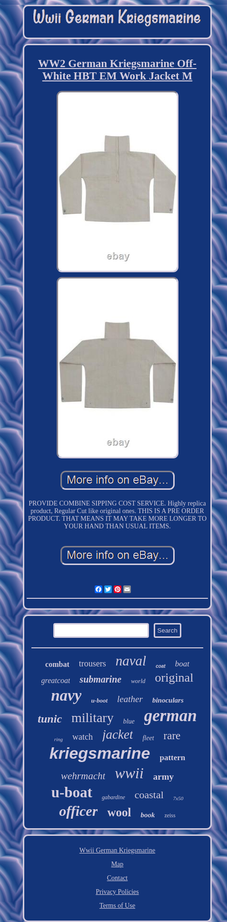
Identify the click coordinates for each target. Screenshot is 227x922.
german (170, 715)
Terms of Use (117, 905)
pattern (172, 757)
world (138, 680)
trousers (92, 663)
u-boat (71, 792)
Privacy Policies (117, 891)
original (174, 677)
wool (119, 812)
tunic (50, 719)
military (92, 717)
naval (131, 660)
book (147, 815)
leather (130, 699)
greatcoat (55, 680)
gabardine (113, 797)
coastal (149, 795)
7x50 (178, 798)
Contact (117, 878)
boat (182, 663)
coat (161, 666)
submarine (100, 679)
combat (57, 664)
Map (117, 864)
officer (78, 811)
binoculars (168, 700)
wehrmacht (83, 776)
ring (58, 739)
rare (172, 736)
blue (129, 721)
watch (82, 737)
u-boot (99, 700)
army (163, 777)
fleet (148, 738)
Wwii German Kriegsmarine (117, 850)
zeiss (169, 815)
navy (66, 695)
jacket (117, 734)
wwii (129, 773)
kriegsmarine (99, 753)
